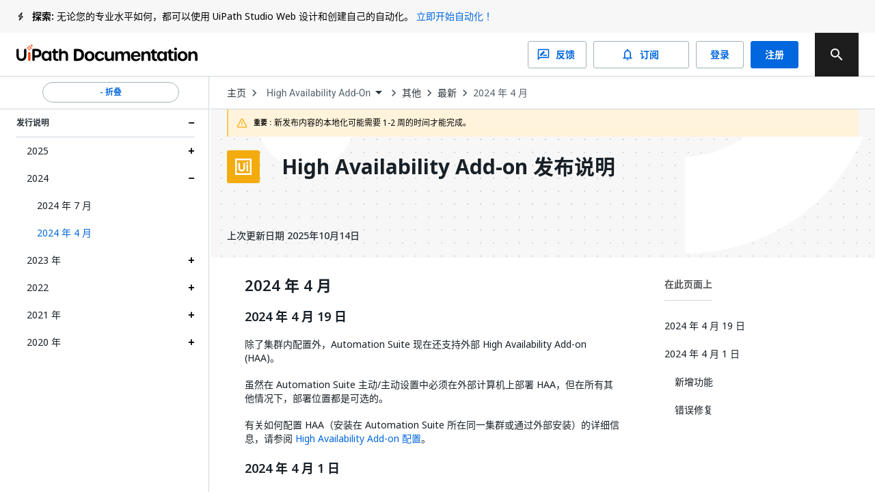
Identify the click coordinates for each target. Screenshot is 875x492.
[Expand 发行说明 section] (191, 123)
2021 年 (44, 315)
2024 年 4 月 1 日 (292, 469)
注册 (774, 55)
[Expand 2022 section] (191, 288)
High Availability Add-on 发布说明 (448, 166)
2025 (38, 151)
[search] (837, 55)
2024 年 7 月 (64, 205)
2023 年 (44, 260)
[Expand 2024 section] (191, 178)
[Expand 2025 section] (191, 151)
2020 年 (44, 342)
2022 (38, 287)
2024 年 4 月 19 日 (296, 317)
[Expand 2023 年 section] (191, 260)
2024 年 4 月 (500, 93)
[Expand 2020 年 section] (191, 342)
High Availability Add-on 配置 (358, 438)
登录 (720, 55)
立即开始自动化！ (454, 16)
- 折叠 (110, 92)
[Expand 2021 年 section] (191, 315)
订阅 (641, 55)
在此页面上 (688, 284)
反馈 (557, 55)
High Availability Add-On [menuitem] (319, 92)
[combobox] (324, 93)
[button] (111, 233)
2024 (38, 178)
